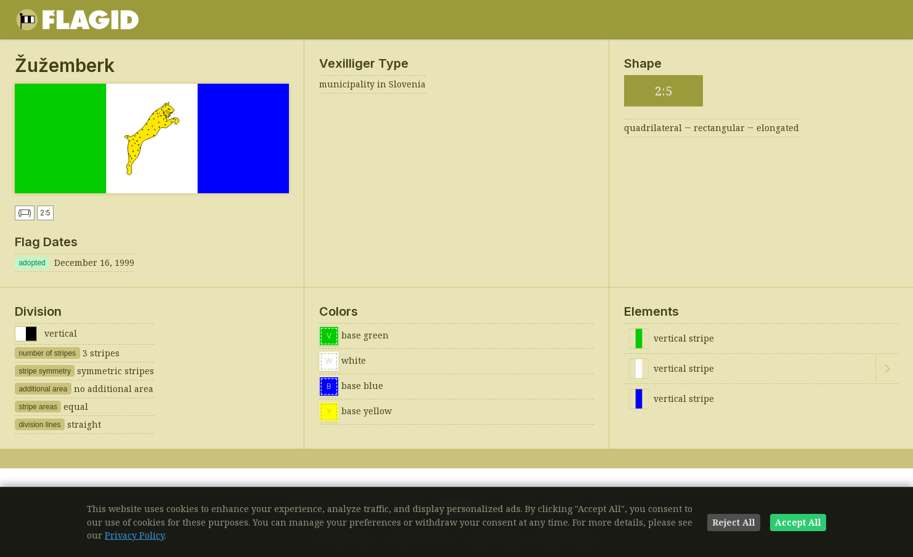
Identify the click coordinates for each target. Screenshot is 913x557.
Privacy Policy (134, 535)
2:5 (45, 212)
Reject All (733, 522)
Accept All (798, 522)
